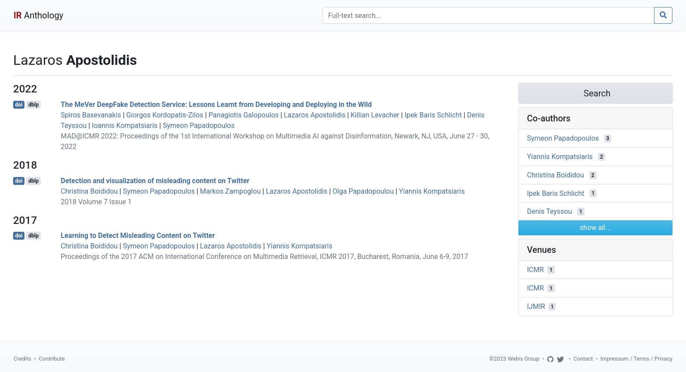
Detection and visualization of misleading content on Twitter (155, 181)
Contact (583, 358)
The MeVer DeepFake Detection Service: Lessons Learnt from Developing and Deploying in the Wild (216, 104)
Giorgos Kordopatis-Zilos (164, 115)
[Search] (488, 15)
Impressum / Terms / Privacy (636, 358)
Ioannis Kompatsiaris (125, 125)
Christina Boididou (89, 191)
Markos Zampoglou (230, 191)
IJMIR (536, 306)
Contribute (51, 358)
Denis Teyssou (549, 211)
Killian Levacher (374, 115)
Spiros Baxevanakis (91, 115)
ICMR (535, 270)
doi (19, 105)
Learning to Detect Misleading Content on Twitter (138, 235)
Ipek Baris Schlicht (433, 115)
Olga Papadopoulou (363, 191)
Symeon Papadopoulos (198, 125)
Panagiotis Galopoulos (244, 115)
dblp (33, 105)
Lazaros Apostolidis (315, 115)
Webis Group (523, 358)
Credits (22, 358)
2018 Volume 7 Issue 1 (96, 202)
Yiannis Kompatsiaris (432, 191)
